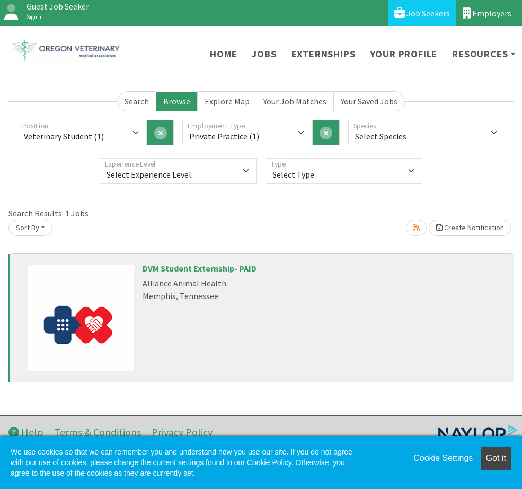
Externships (323, 54)
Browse (176, 101)
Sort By (27, 227)
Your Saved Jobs (369, 101)
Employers (487, 13)
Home (223, 54)
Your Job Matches (294, 101)
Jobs (264, 54)
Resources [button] (480, 54)
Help (25, 432)
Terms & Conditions (97, 432)
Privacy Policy (182, 432)
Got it (496, 457)
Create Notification (470, 227)
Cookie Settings (443, 457)
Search (137, 101)
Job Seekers (422, 13)
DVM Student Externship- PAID (199, 268)
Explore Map (227, 101)
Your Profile (404, 54)
